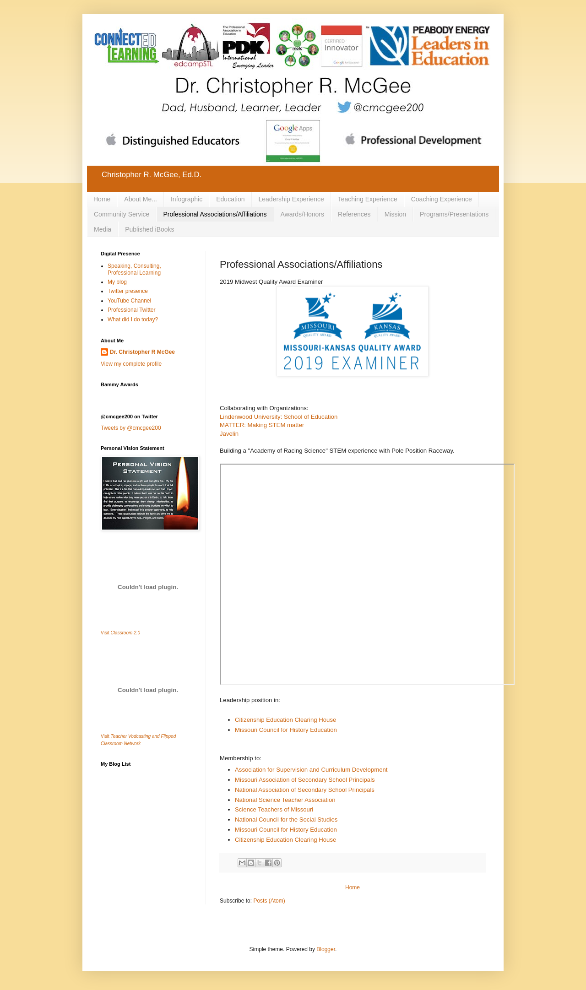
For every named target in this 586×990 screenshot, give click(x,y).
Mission (395, 214)
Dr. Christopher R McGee (142, 352)
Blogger (325, 949)
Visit (120, 632)
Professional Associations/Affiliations (214, 214)
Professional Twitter (132, 310)
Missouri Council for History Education (286, 729)
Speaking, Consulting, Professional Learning (134, 269)
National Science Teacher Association (285, 799)
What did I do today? (133, 319)
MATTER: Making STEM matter (262, 425)
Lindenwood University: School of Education (278, 416)
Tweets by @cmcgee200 (131, 428)
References (354, 214)
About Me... (140, 199)
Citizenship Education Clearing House (285, 719)
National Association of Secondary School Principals (304, 789)
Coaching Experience (441, 199)
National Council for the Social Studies (286, 819)
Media (102, 229)
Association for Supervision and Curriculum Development (311, 769)
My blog (117, 282)
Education (230, 199)
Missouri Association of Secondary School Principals (305, 779)
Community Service (121, 214)
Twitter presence (128, 291)
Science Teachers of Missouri (274, 809)
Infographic (186, 199)
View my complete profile (131, 364)
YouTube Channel (129, 301)
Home (101, 199)
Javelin (229, 433)
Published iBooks (149, 229)
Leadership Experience (291, 199)
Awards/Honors (302, 214)
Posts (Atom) (269, 901)
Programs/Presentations (454, 214)
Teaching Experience (367, 199)
